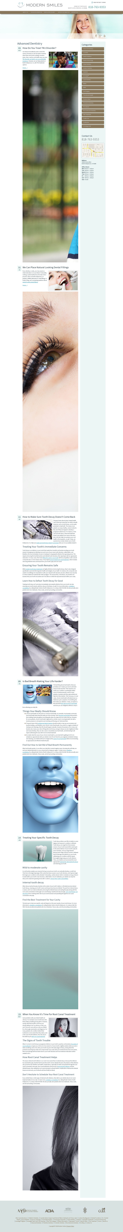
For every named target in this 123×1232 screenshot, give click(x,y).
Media (84, 83)
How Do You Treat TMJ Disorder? (39, 48)
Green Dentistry (87, 64)
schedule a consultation (36, 905)
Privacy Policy (70, 1226)
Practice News (86, 99)
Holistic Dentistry (87, 68)
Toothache (86, 122)
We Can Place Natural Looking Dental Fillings (46, 267)
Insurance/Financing (100, 1219)
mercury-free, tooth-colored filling (59, 878)
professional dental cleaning (45, 723)
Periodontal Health (88, 95)
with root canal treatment (38, 1036)
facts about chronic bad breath (69, 703)
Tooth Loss (86, 118)
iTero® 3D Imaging (51, 1221)
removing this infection (64, 1066)
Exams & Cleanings (36, 1219)
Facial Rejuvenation (36, 12)
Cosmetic (85, 53)
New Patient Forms (99, 2)
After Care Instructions (21, 1218)
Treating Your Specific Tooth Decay (41, 837)
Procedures (86, 107)
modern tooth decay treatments (34, 569)
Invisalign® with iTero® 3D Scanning (36, 1221)
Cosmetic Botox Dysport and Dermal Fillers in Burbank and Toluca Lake (58, 1218)
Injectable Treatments (88, 1219)
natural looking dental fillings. (30, 282)
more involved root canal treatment (59, 560)
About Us (25, 12)
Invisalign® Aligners (20, 1221)
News (84, 87)
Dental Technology (88, 60)
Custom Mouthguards (84, 1218)
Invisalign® (86, 76)
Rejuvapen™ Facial (74, 1221)
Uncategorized (87, 126)
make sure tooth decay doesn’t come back (47, 543)
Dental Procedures (49, 12)
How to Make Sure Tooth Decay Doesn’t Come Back (49, 516)
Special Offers (83, 1221)
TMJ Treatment (87, 114)
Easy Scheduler (25, 1219)
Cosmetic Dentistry (59, 1223)
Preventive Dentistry (88, 103)
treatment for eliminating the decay (69, 862)
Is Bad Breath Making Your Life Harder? (43, 681)
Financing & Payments (60, 1219)
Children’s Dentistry (33, 1218)
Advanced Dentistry (88, 49)
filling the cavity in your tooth (50, 558)
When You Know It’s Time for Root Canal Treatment (49, 1014)
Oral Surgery (86, 91)
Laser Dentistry (87, 80)
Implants (85, 72)
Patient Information (64, 12)
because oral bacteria (64, 715)
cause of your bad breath (59, 739)
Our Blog (82, 1223)
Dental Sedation (87, 56)
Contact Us (74, 12)
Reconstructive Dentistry (89, 111)
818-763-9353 (97, 7)
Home (99, 1221)
